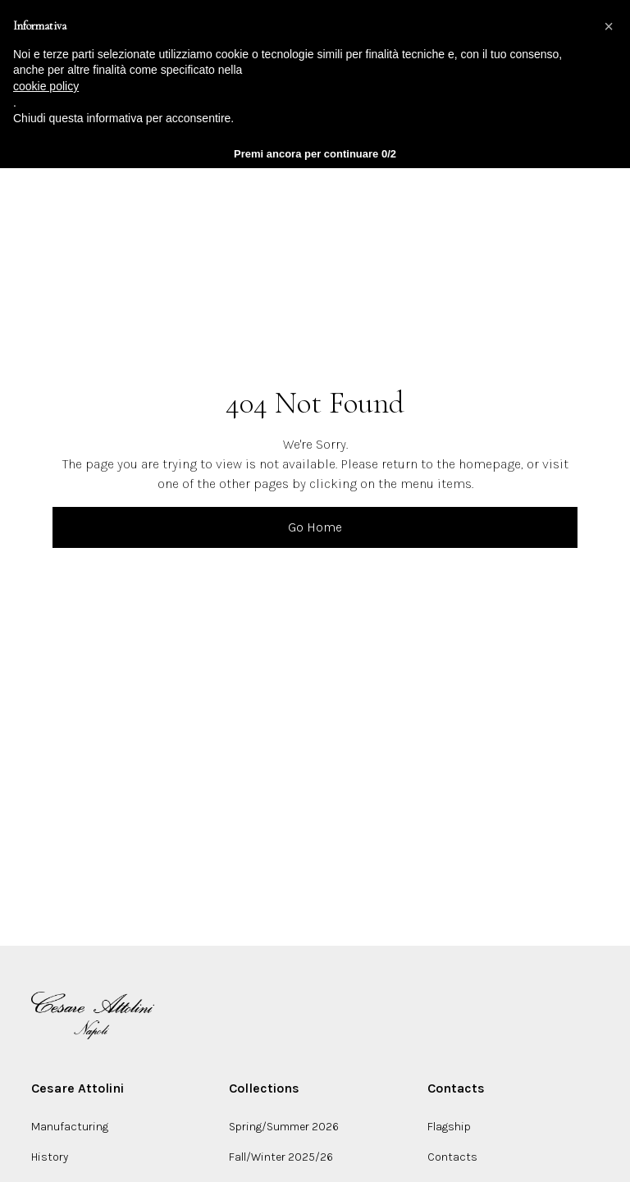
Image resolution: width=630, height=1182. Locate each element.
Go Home (315, 527)
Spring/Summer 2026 (284, 1127)
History (49, 1157)
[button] (609, 26)
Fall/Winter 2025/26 (281, 1157)
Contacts (452, 1157)
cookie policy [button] (46, 86)
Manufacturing (69, 1127)
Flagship (449, 1127)
